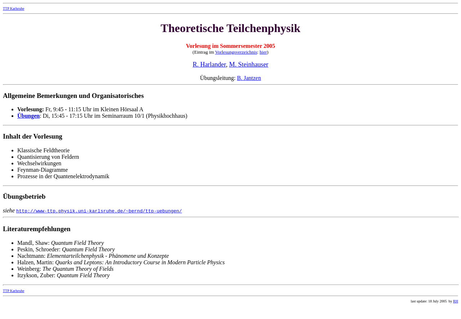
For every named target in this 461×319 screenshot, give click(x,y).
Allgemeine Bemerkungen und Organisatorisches (73, 95)
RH (455, 301)
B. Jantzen (249, 78)
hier (263, 52)
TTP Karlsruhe (13, 8)
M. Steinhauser (248, 64)
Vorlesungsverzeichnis (236, 52)
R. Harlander (209, 64)
